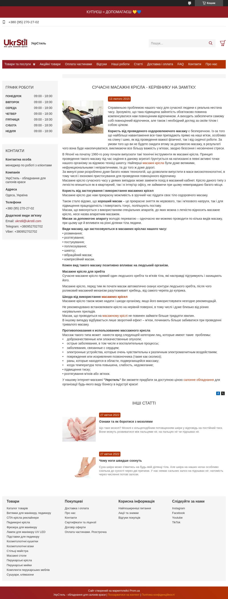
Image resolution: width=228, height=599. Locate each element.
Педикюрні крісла (18, 522)
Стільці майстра (17, 551)
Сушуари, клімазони (20, 574)
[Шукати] (211, 43)
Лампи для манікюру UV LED (26, 532)
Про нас (211, 64)
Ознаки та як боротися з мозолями (126, 421)
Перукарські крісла (19, 560)
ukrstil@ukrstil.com (28, 221)
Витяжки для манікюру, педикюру (29, 513)
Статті (138, 64)
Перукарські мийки (19, 565)
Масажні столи (16, 555)
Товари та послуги (17, 64)
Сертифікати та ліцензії (80, 522)
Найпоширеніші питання (134, 508)
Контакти (194, 64)
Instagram (178, 508)
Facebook (178, 513)
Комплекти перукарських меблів (28, 570)
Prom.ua (135, 590)
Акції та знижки (128, 513)
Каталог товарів (17, 508)
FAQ (180, 64)
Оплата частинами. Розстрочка (85, 532)
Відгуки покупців (129, 517)
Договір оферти (75, 527)
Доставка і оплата (160, 64)
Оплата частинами (78, 64)
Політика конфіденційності (158, 594)
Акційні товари (50, 64)
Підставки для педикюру (23, 536)
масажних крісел (114, 296)
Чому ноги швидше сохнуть (120, 460)
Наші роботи (120, 64)
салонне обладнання (199, 380)
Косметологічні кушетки (22, 541)
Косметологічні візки (20, 546)
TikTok (176, 522)
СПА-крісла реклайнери (23, 517)
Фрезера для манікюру (22, 527)
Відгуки (101, 64)
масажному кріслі (115, 315)
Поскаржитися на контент (123, 594)
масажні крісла (153, 163)
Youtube (177, 517)
